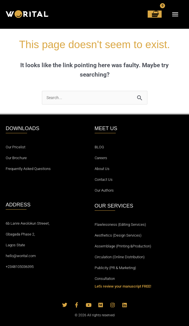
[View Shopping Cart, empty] (155, 14)
